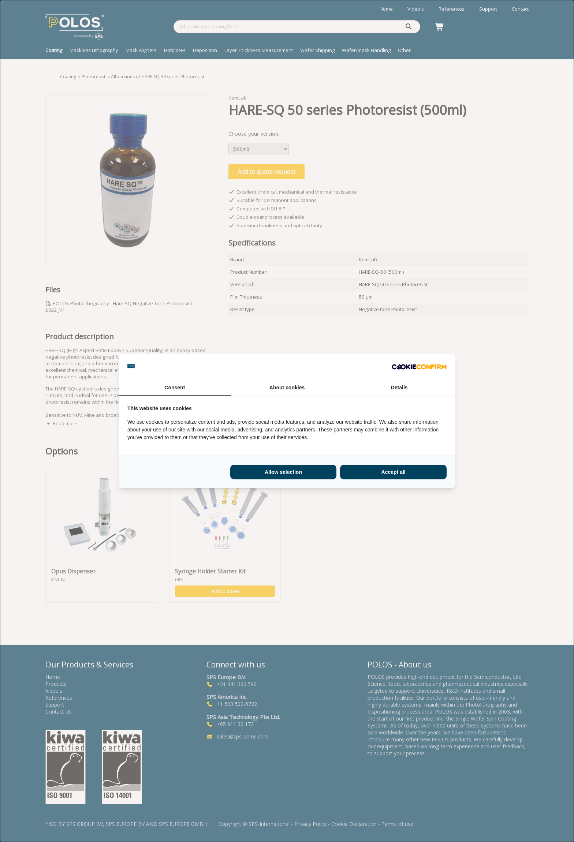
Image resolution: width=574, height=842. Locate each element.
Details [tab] (399, 387)
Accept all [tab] (393, 472)
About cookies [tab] (287, 387)
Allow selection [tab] (283, 472)
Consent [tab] (174, 387)
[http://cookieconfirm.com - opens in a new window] (419, 367)
